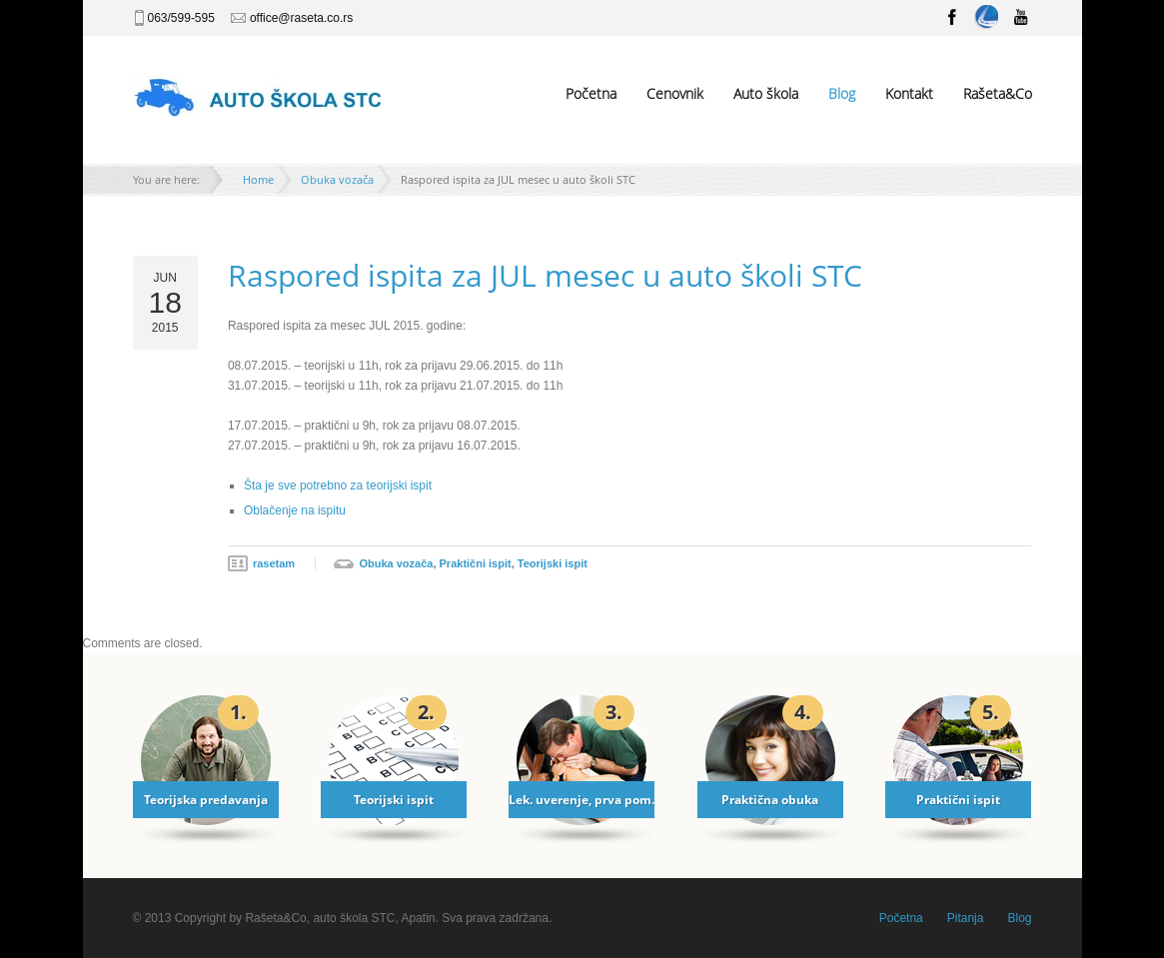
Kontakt (909, 93)
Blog (841, 93)
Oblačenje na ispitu (295, 510)
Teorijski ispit (552, 563)
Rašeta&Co (997, 93)
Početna (591, 93)
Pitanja (965, 918)
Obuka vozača (337, 179)
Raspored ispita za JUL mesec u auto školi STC (545, 276)
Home (258, 179)
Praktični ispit (476, 563)
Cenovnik (674, 93)
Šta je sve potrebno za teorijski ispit (338, 485)
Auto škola (765, 93)
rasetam (274, 563)
